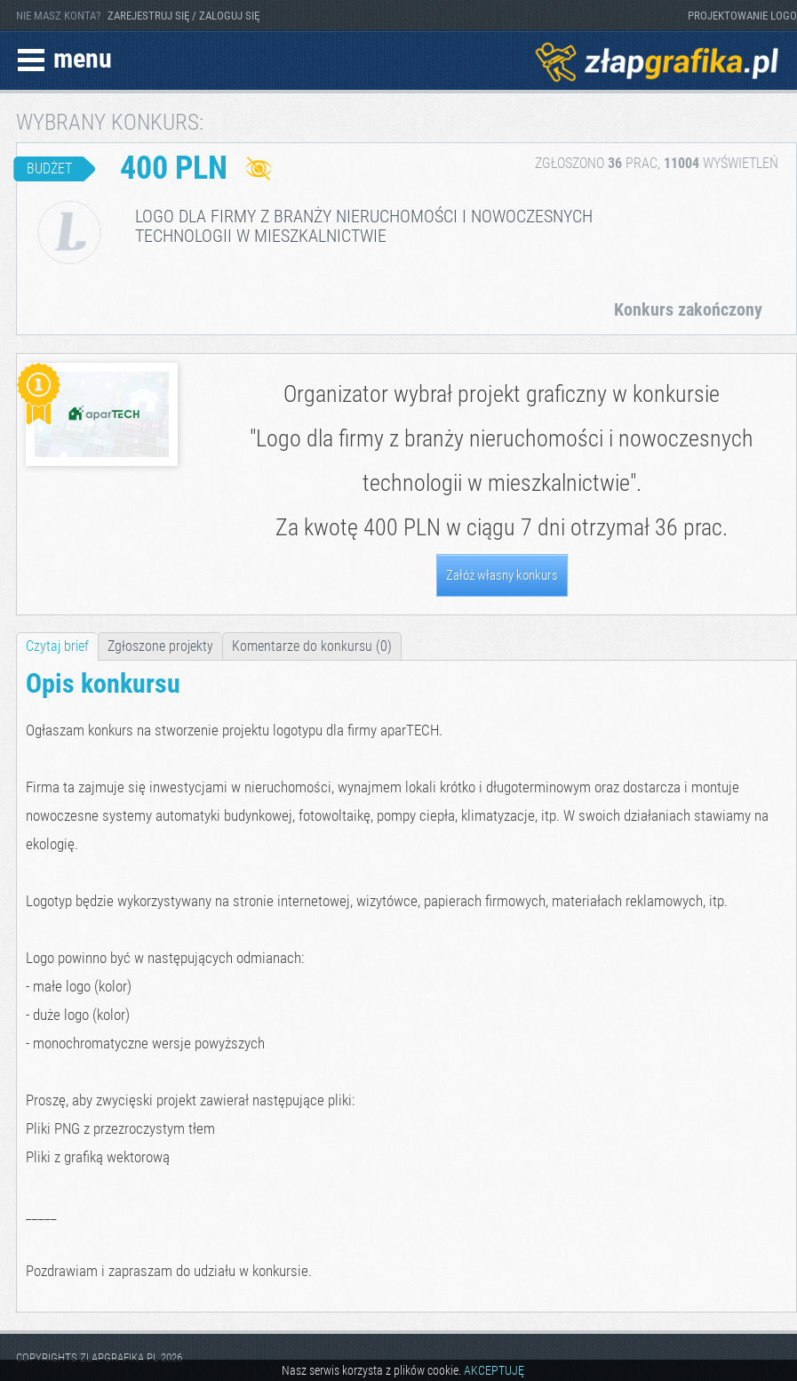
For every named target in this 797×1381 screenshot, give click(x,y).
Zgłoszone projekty (160, 646)
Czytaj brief (57, 646)
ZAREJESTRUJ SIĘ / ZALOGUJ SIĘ (183, 15)
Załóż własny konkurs (502, 575)
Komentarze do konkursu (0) (312, 646)
